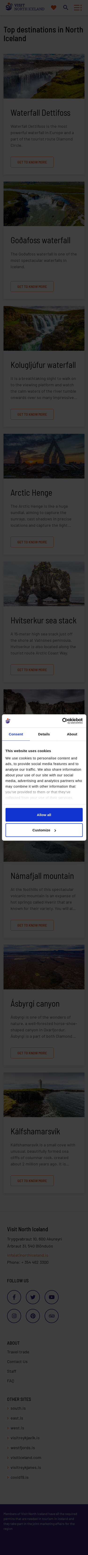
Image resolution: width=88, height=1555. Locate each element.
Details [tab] (44, 734)
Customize (44, 830)
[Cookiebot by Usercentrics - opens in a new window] (63, 721)
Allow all (44, 815)
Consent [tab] (16, 734)
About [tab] (72, 734)
